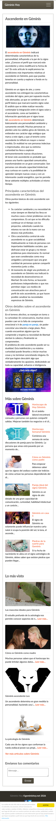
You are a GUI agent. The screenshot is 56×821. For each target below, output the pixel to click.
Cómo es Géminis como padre (41, 458)
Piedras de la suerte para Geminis (38, 544)
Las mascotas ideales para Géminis (22, 609)
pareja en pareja (30, 324)
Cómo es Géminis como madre (20, 652)
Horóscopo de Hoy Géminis (39, 405)
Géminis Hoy (12, 4)
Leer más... (42, 618)
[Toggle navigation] (48, 5)
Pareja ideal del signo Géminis (40, 486)
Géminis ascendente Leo (17, 695)
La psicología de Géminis (17, 738)
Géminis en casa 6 (40, 514)
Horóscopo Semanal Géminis (41, 430)
